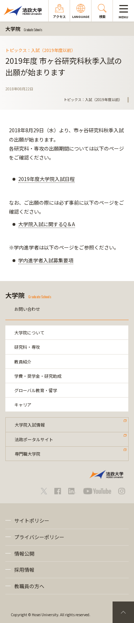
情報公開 (24, 553)
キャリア (22, 404)
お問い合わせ (27, 309)
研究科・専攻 (27, 347)
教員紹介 (22, 361)
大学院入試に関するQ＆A (46, 224)
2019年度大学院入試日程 (46, 178)
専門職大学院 (27, 454)
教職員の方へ (29, 586)
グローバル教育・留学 (35, 390)
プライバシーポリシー (39, 537)
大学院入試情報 (30, 425)
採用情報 (24, 569)
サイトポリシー (31, 520)
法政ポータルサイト (34, 439)
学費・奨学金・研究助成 (37, 376)
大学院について (29, 332)
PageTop (123, 612)
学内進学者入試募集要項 (45, 260)
